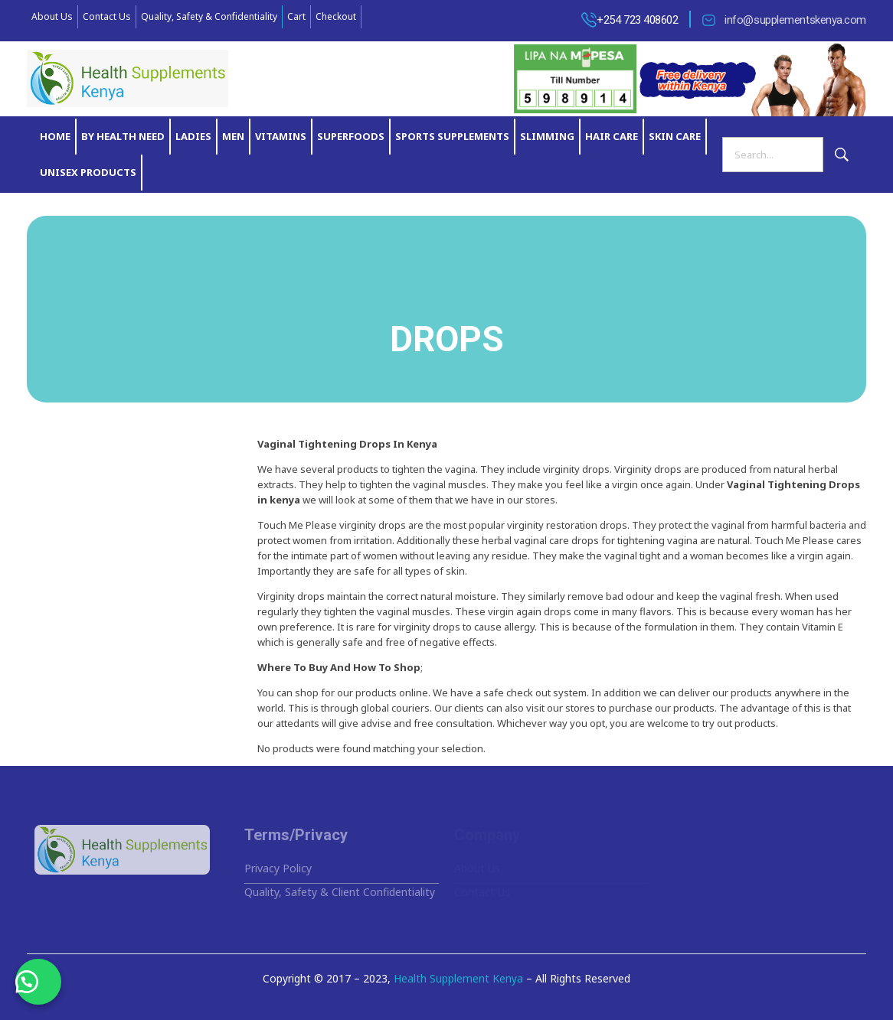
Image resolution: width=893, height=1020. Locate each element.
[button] (38, 982)
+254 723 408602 (637, 20)
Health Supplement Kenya (458, 978)
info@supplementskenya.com (795, 20)
